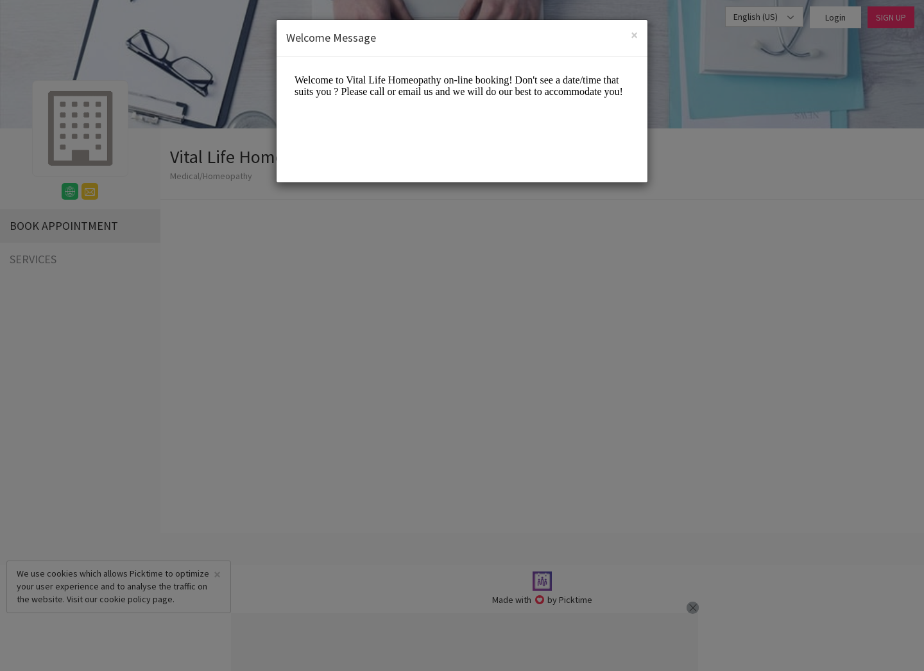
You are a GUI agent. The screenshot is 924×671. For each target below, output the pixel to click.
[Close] (634, 35)
